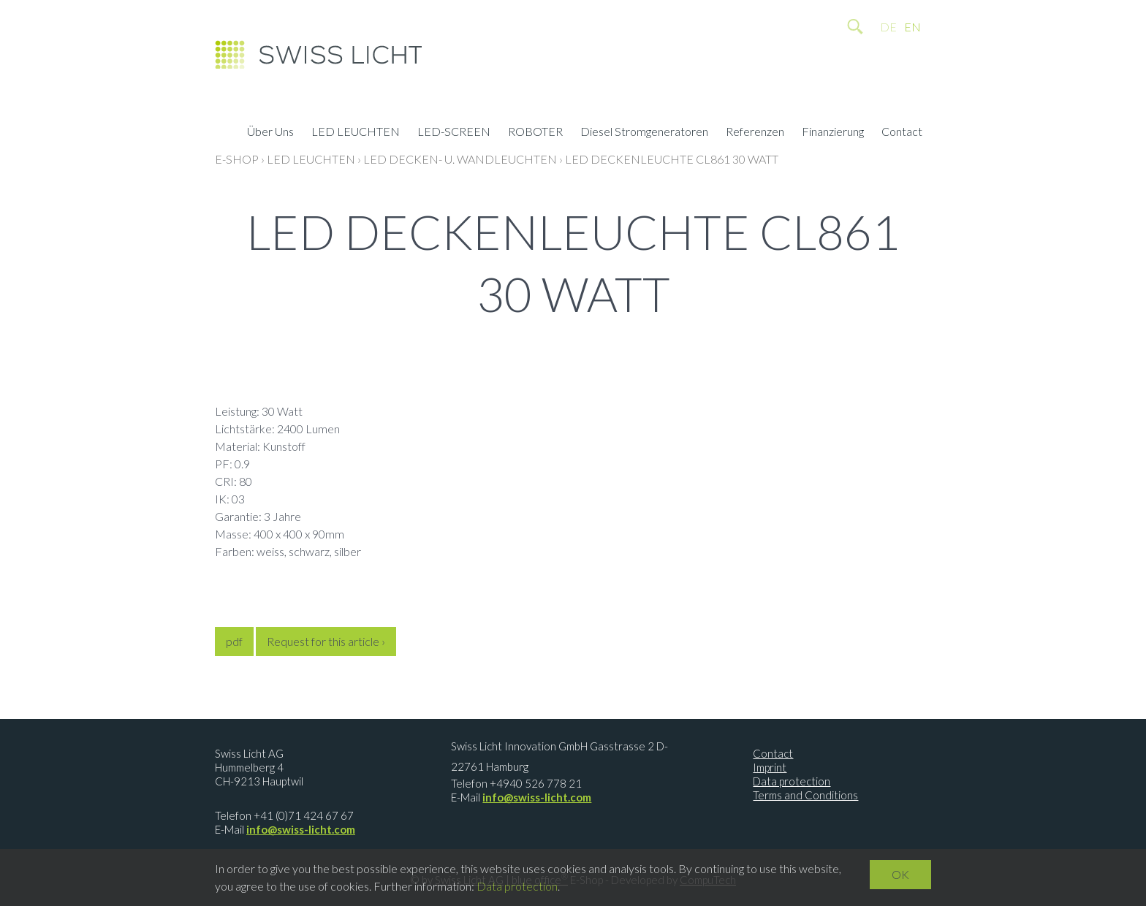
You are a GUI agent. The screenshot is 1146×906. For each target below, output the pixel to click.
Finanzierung (833, 133)
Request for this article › (326, 641)
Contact (901, 133)
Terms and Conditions (805, 795)
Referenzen (755, 133)
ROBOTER (535, 133)
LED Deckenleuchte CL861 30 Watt (671, 159)
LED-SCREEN (453, 133)
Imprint (769, 767)
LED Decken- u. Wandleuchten (460, 159)
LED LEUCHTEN (355, 133)
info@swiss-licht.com (300, 829)
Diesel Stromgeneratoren (644, 133)
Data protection (791, 781)
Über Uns (270, 133)
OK (900, 874)
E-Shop (237, 159)
